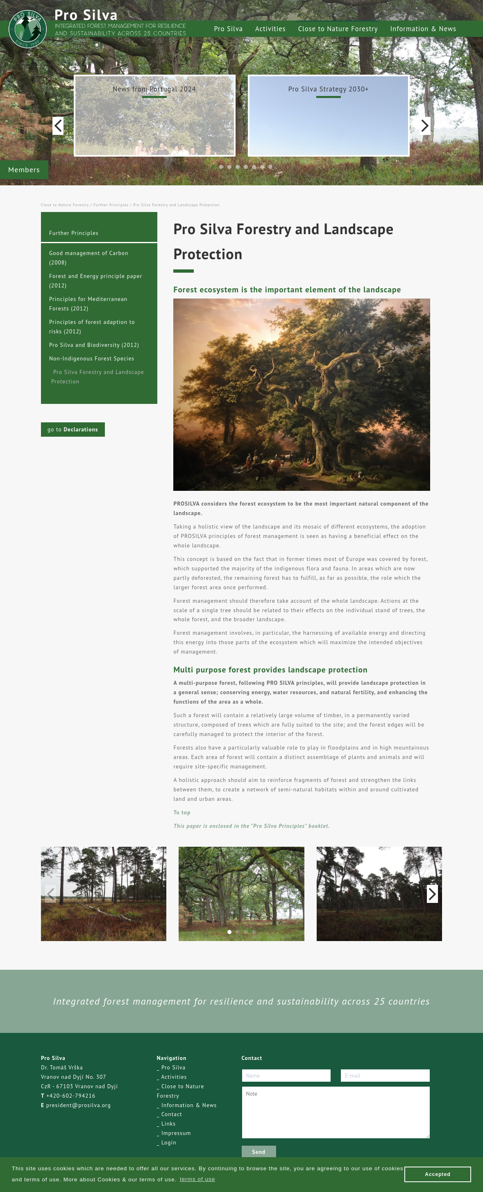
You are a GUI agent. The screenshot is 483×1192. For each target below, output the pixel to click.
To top (181, 812)
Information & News (423, 28)
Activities (270, 28)
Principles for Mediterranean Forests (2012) (88, 303)
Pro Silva (228, 28)
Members (24, 169)
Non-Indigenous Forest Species (91, 358)
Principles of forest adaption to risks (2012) (92, 326)
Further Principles (111, 205)
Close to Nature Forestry (338, 28)
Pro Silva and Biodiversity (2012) (94, 345)
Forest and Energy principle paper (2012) (95, 280)
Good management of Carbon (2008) (89, 257)
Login (169, 1142)
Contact (171, 1114)
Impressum (176, 1133)
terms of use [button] (197, 1179)
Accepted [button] (438, 1174)
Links (168, 1123)
